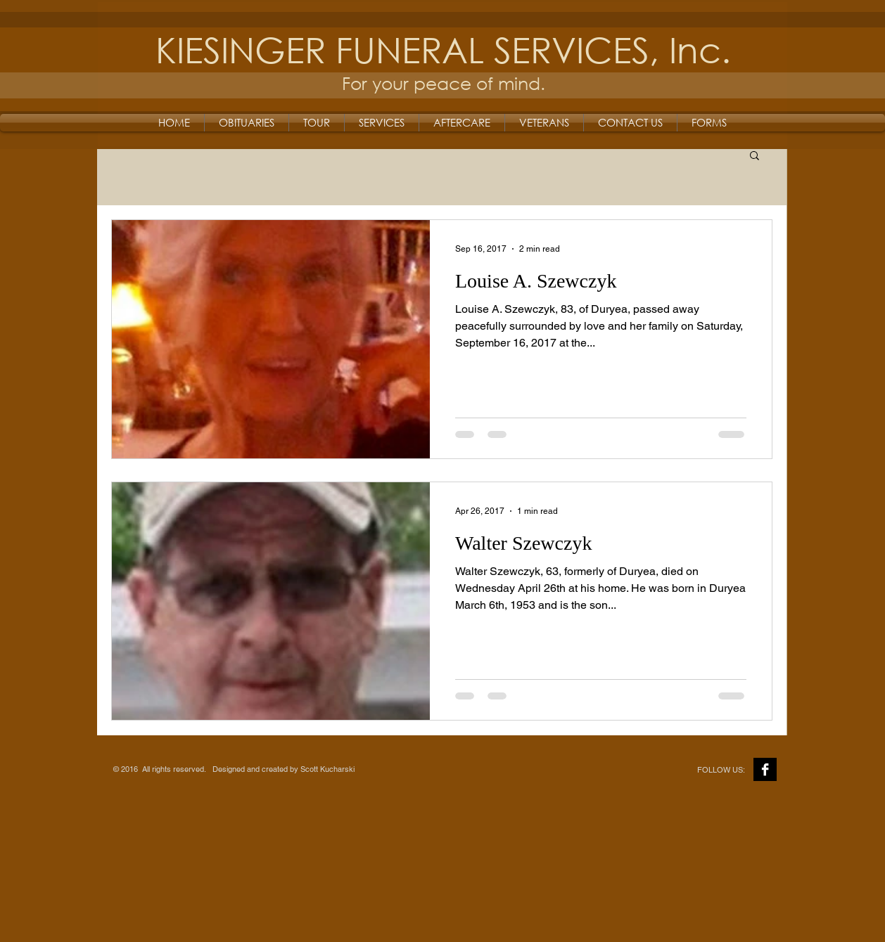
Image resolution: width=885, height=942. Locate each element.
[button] (754, 156)
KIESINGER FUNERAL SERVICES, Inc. (443, 48)
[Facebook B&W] (765, 769)
